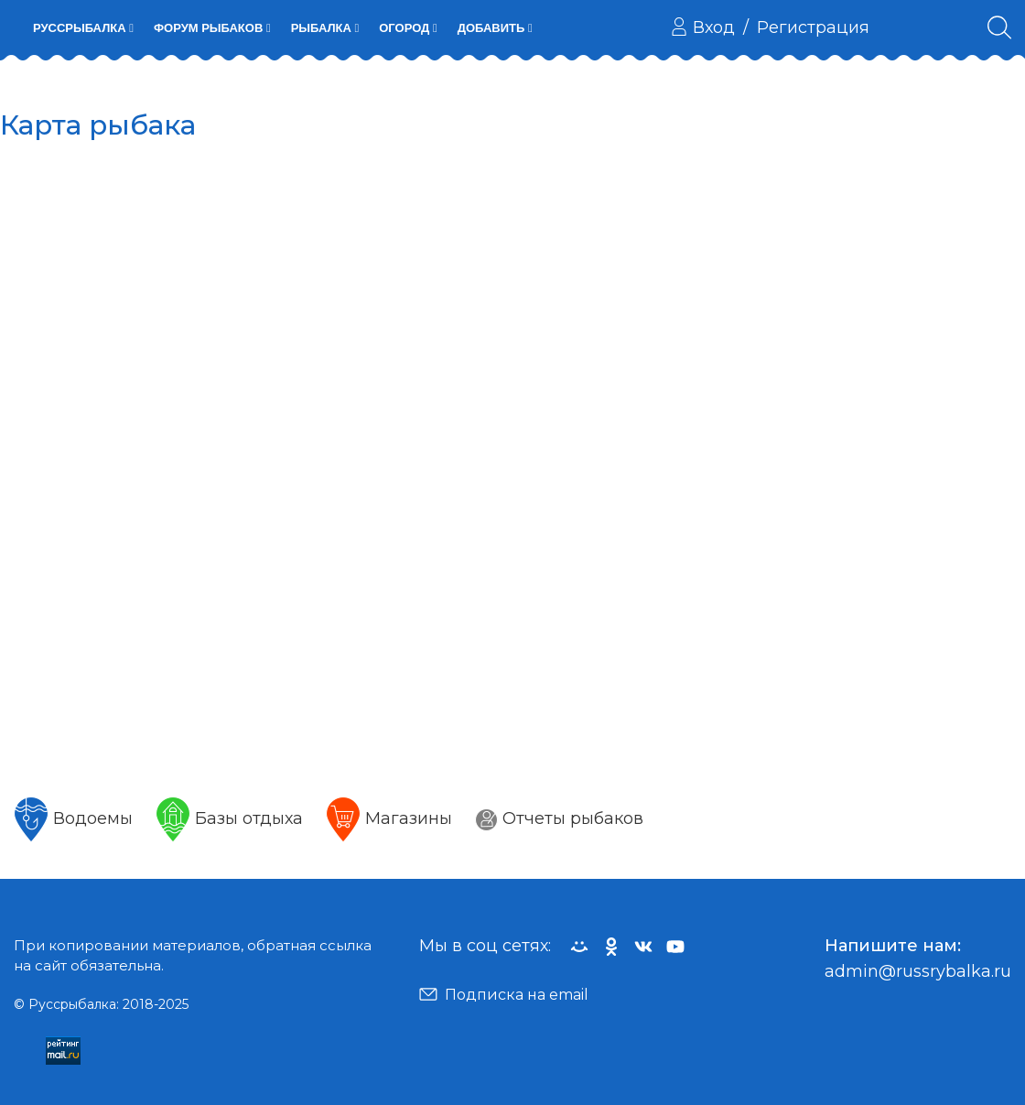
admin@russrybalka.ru (918, 971)
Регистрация (813, 27)
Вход (702, 27)
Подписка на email (503, 994)
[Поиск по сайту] (999, 27)
